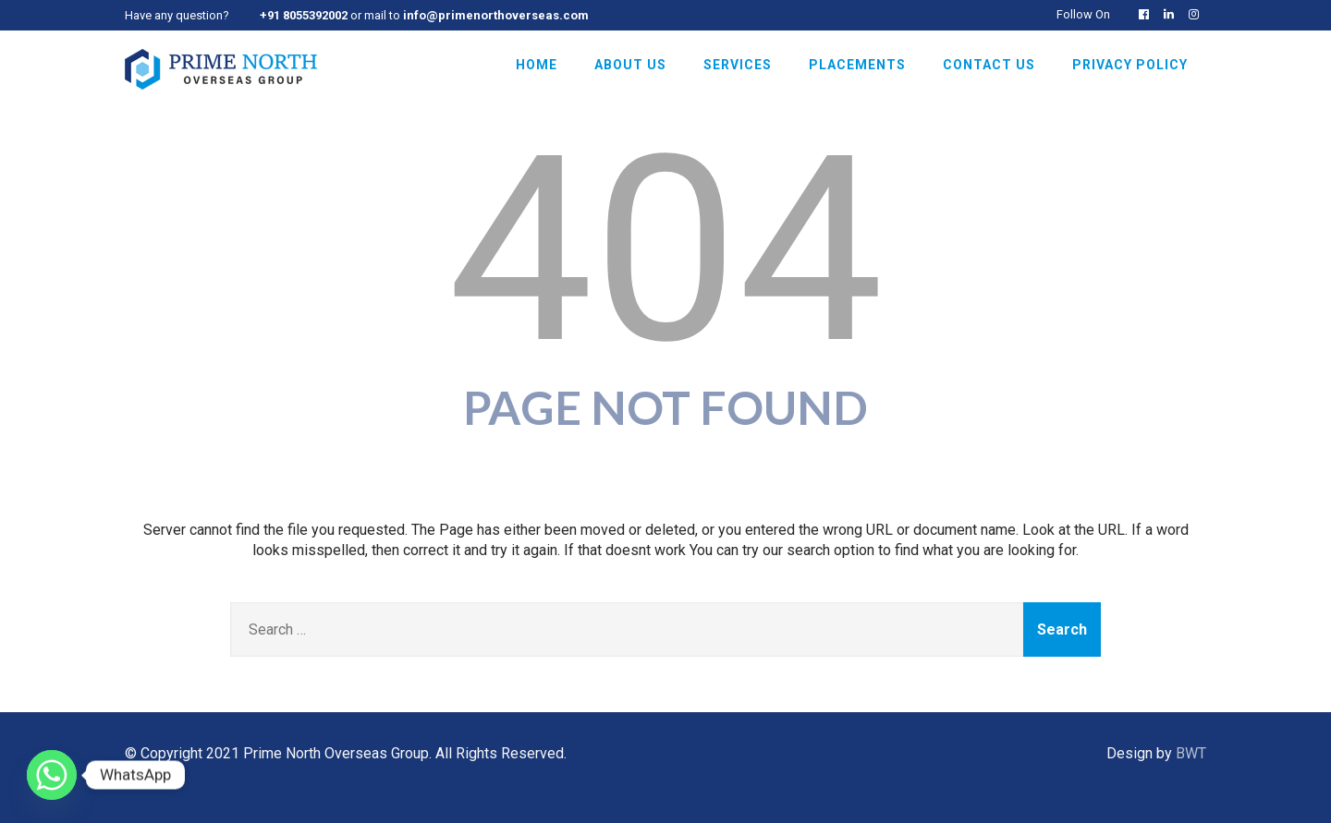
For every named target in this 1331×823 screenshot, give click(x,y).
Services (737, 64)
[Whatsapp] (52, 775)
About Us (630, 64)
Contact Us (989, 64)
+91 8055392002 (304, 15)
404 (666, 250)
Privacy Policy (1130, 64)
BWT (1191, 753)
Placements (857, 64)
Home (536, 64)
